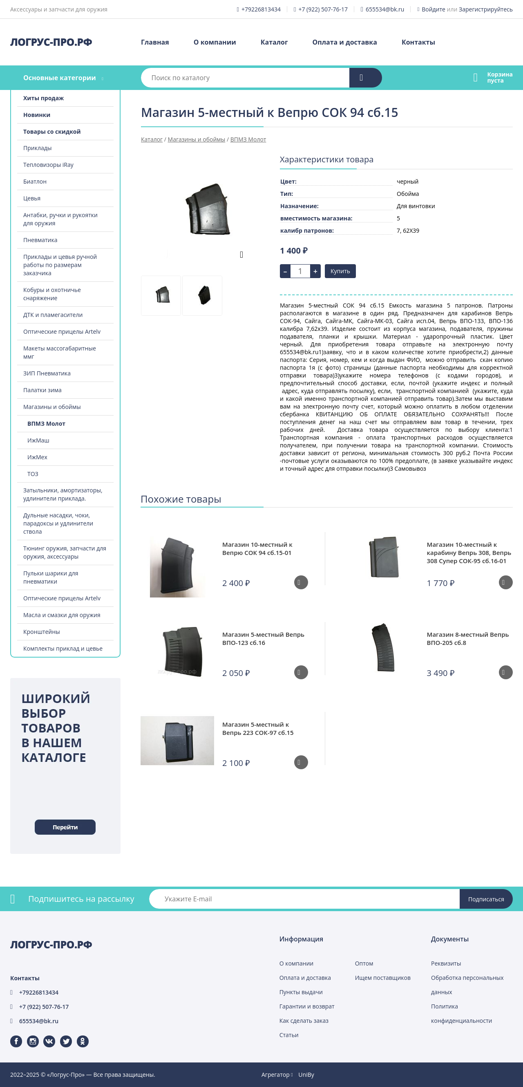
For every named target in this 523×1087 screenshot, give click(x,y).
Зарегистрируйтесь (486, 9)
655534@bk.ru (385, 9)
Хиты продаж (43, 98)
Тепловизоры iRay (48, 164)
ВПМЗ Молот (46, 423)
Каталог (274, 42)
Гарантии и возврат (307, 1006)
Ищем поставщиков (383, 977)
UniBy (306, 1074)
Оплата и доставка (345, 42)
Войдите (433, 9)
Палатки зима (42, 390)
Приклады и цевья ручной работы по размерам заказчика (60, 265)
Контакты (418, 42)
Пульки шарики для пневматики (50, 577)
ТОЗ (32, 474)
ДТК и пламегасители (53, 315)
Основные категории (59, 77)
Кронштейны (41, 632)
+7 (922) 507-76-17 (323, 9)
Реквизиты (446, 963)
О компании (215, 42)
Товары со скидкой (52, 131)
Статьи (289, 1035)
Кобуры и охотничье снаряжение (52, 294)
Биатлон (35, 181)
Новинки (36, 115)
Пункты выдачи (301, 992)
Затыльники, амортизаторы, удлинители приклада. (63, 494)
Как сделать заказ (304, 1020)
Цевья (31, 198)
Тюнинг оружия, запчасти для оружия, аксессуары (64, 552)
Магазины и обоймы (52, 407)
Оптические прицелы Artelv (62, 331)
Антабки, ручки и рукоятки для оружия (60, 219)
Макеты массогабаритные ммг (59, 352)
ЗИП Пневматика (47, 373)
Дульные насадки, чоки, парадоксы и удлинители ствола (58, 523)
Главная (155, 42)
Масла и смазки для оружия (62, 615)
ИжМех (37, 457)
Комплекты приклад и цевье (63, 648)
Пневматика (40, 240)
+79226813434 (261, 9)
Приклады (37, 148)
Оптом (364, 963)
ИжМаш (38, 440)
